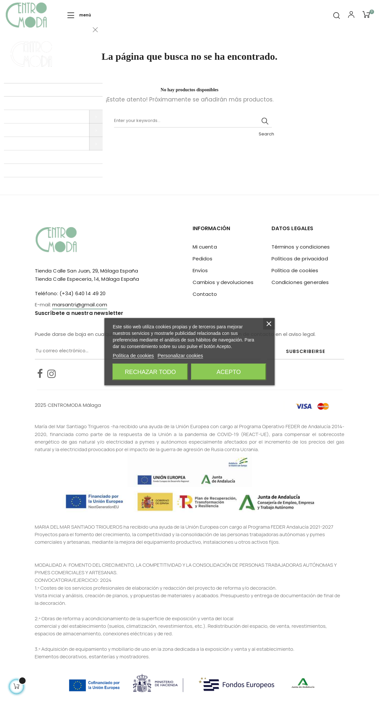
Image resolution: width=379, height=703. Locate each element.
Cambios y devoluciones (223, 282)
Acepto (229, 371)
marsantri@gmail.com (79, 304)
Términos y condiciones (301, 246)
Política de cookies (295, 270)
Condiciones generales (300, 282)
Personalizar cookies (180, 355)
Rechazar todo (150, 371)
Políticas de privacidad (300, 258)
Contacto (205, 294)
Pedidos (203, 258)
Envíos (200, 270)
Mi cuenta (205, 246)
